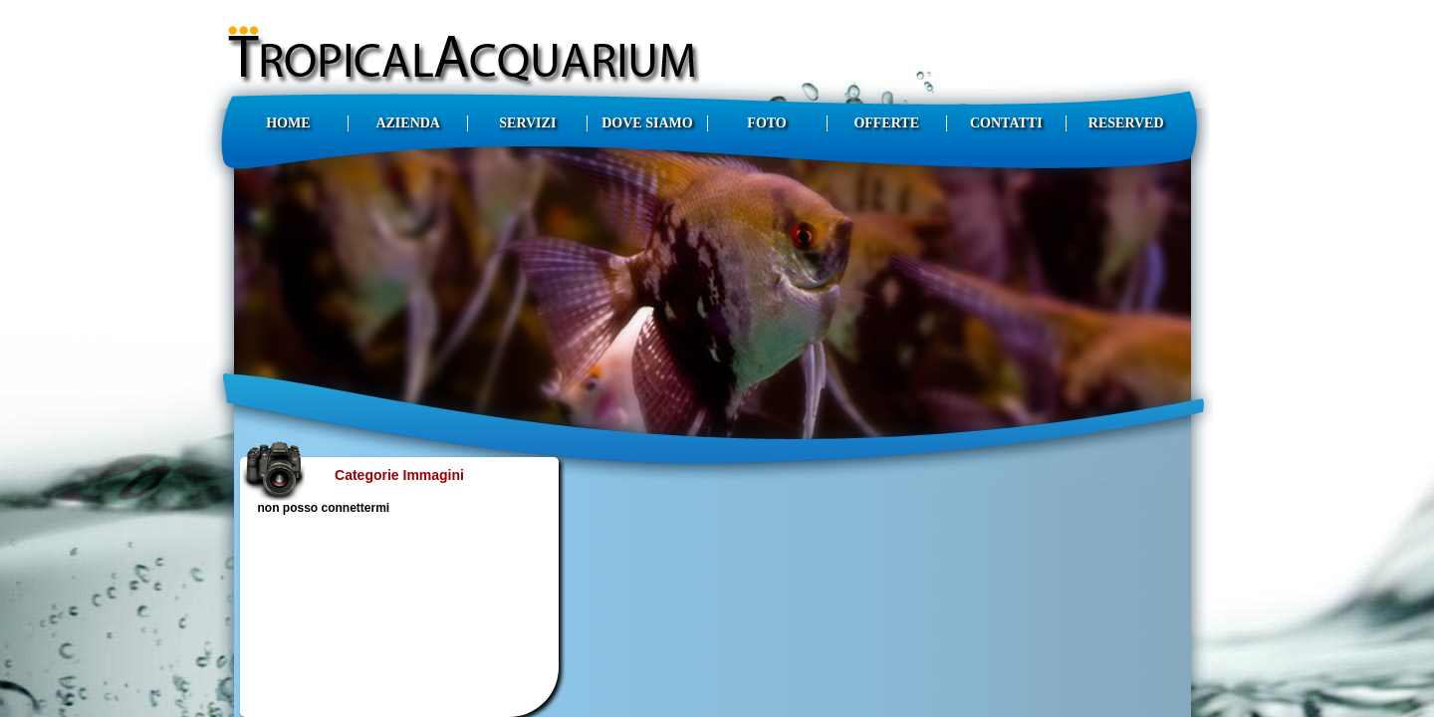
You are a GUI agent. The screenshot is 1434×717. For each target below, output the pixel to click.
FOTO (766, 123)
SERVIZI (527, 123)
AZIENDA (407, 123)
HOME (288, 123)
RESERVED (1126, 123)
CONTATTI (1006, 123)
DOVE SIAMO (646, 123)
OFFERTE (886, 123)
